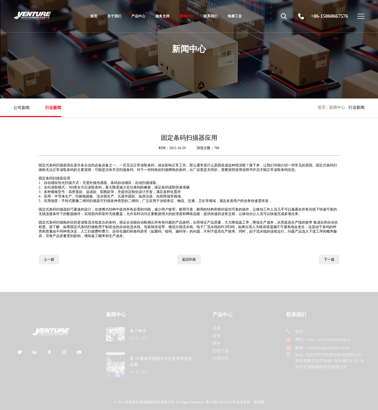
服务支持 (162, 16)
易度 (217, 328)
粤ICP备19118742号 (220, 402)
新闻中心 (186, 20)
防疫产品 (221, 351)
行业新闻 (57, 111)
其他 (217, 336)
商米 (217, 343)
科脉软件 (221, 358)
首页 (93, 16)
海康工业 (235, 16)
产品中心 (138, 16)
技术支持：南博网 (250, 402)
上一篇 (49, 259)
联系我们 (211, 16)
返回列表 (189, 259)
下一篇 (329, 259)
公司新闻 (26, 108)
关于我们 (114, 16)
